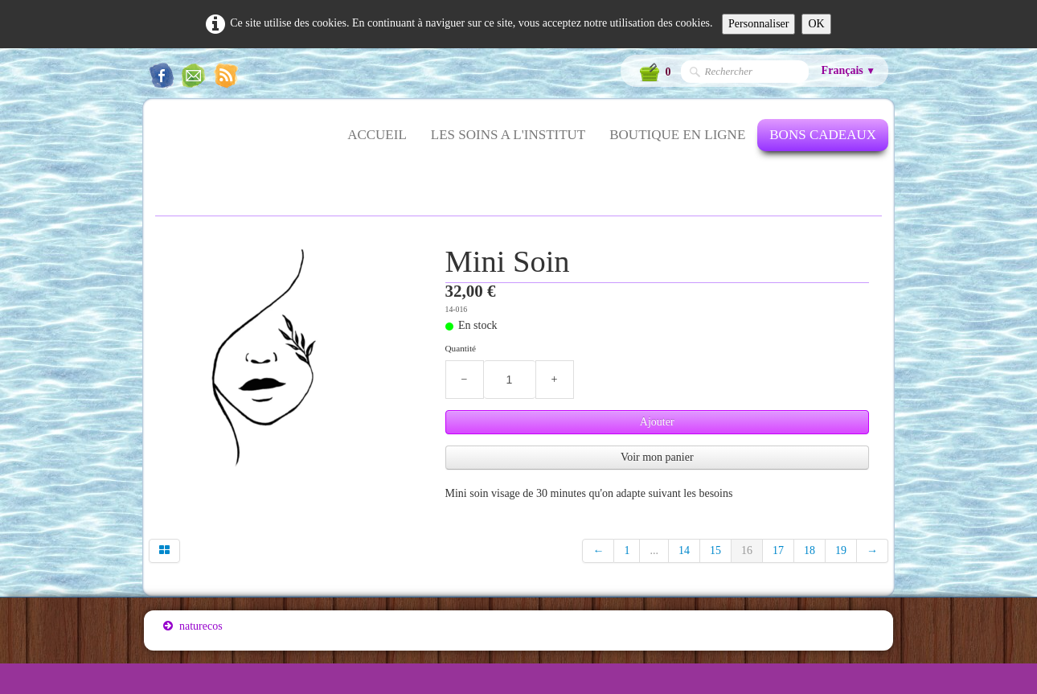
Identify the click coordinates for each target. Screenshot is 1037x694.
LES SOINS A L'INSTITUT (508, 134)
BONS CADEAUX (822, 134)
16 (746, 550)
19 (840, 550)
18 (809, 550)
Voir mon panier (657, 457)
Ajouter (657, 422)
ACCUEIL (377, 134)
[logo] (162, 145)
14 (684, 550)
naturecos (193, 626)
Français (848, 70)
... (654, 550)
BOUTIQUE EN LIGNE (677, 134)
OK (816, 24)
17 (778, 550)
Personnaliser (758, 24)
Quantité (461, 348)
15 (715, 550)
